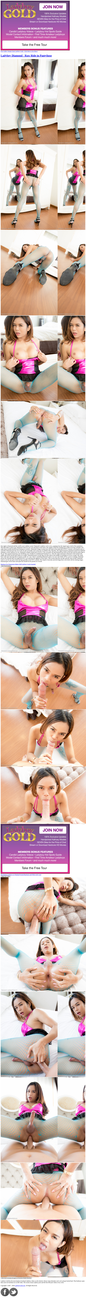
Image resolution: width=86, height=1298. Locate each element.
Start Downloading (6, 566)
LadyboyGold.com (20, 1285)
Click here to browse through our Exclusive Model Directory (16, 1278)
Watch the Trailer (5, 876)
